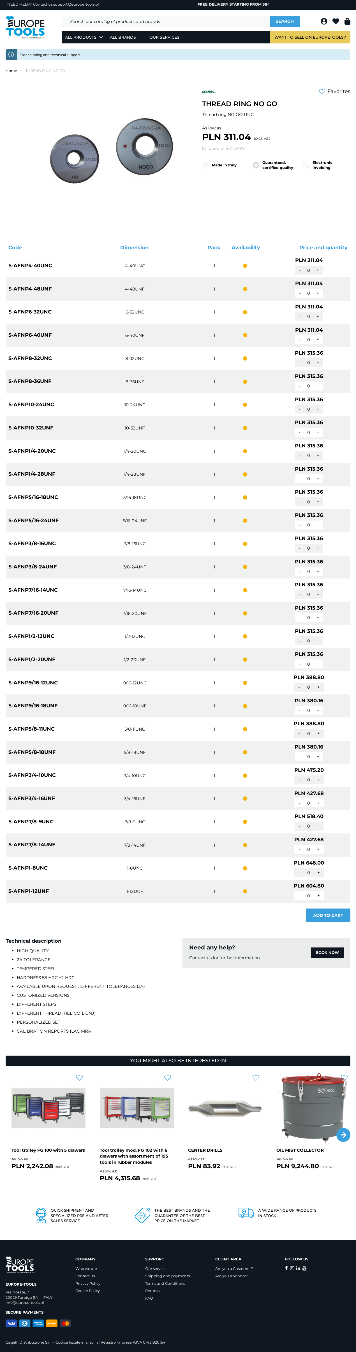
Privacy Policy (87, 1283)
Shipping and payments (167, 1276)
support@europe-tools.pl (76, 4)
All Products (80, 37)
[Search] (285, 21)
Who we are (86, 1268)
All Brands (123, 37)
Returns (152, 1290)
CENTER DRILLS (205, 1150)
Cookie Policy (87, 1290)
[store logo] (25, 27)
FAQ (149, 1298)
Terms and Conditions (165, 1283)
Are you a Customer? (234, 1268)
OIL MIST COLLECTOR (300, 1150)
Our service (155, 1268)
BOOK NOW (327, 952)
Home (11, 70)
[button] (343, 1135)
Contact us (85, 1276)
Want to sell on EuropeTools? (310, 37)
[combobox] (166, 21)
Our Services (164, 37)
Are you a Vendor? (231, 1276)
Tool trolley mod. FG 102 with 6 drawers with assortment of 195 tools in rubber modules (134, 1156)
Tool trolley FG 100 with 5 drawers (48, 1150)
